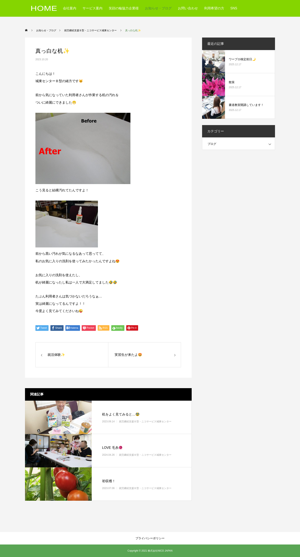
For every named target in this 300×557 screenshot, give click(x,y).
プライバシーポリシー (150, 538)
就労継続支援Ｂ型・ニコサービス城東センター (145, 421)
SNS (233, 8)
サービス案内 (92, 8)
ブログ (212, 144)
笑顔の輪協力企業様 (124, 8)
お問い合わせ (188, 8)
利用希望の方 (214, 8)
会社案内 (69, 8)
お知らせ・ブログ (158, 8)
